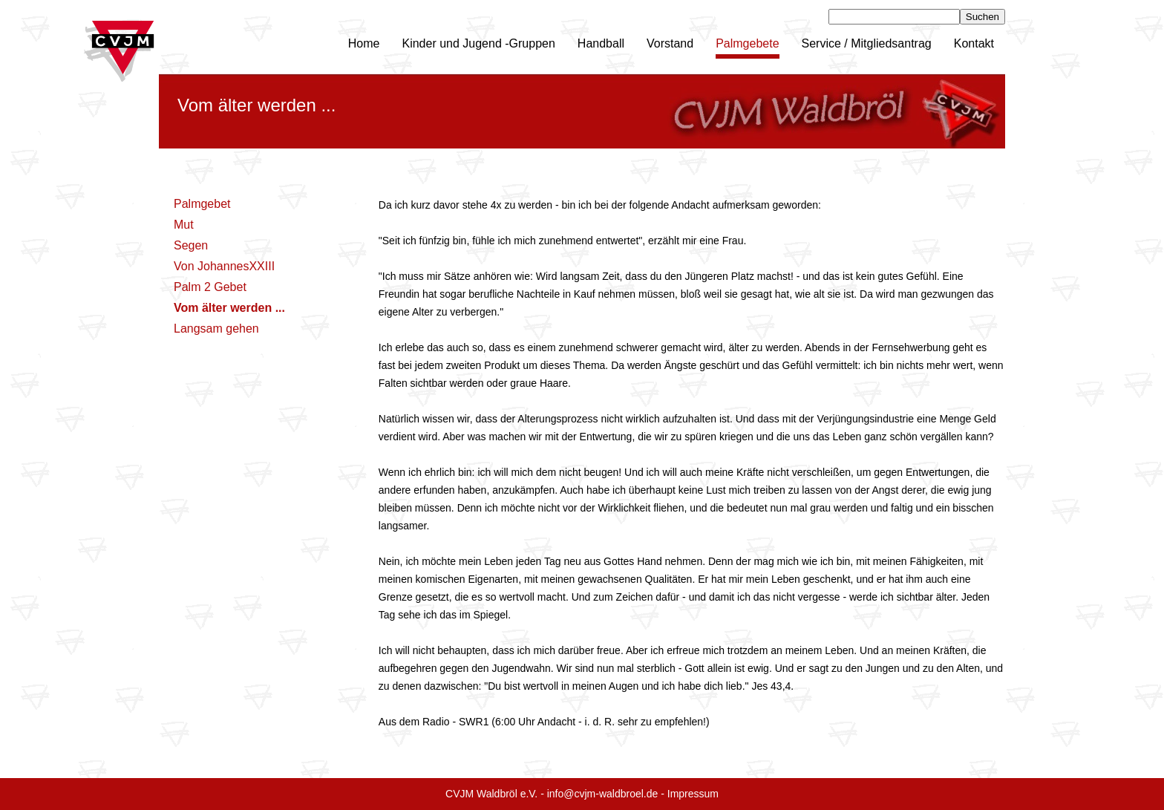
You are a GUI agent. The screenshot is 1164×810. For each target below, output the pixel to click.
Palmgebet (202, 203)
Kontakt (974, 43)
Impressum (693, 794)
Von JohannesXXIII (224, 266)
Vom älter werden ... (229, 307)
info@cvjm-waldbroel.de (602, 794)
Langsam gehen (216, 328)
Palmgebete (747, 43)
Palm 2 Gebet (210, 287)
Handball (601, 43)
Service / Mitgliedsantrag (867, 43)
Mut (184, 224)
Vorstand (670, 43)
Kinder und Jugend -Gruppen (478, 43)
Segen (191, 245)
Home (364, 43)
